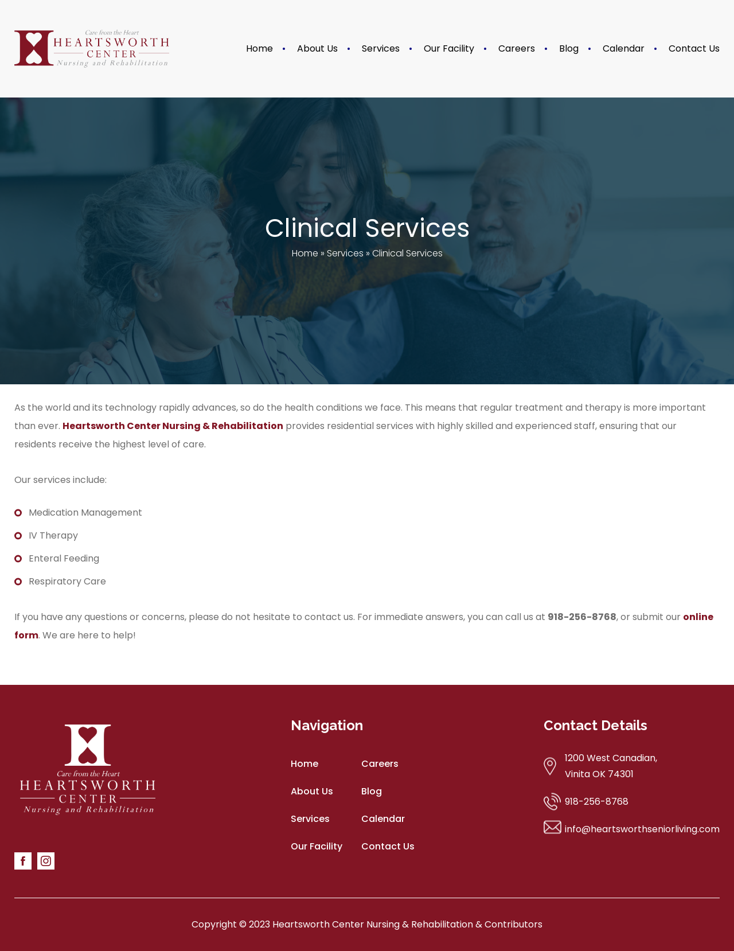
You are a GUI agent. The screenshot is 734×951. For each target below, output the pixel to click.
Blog (569, 48)
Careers (516, 48)
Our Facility (449, 48)
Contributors (513, 924)
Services (381, 48)
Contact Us (694, 48)
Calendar (624, 48)
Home (259, 48)
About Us (317, 48)
